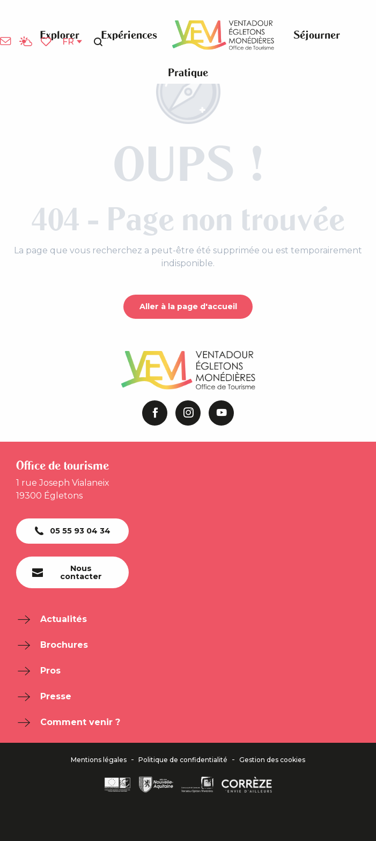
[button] (98, 41)
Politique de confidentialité (182, 760)
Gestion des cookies (272, 760)
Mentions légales (99, 760)
